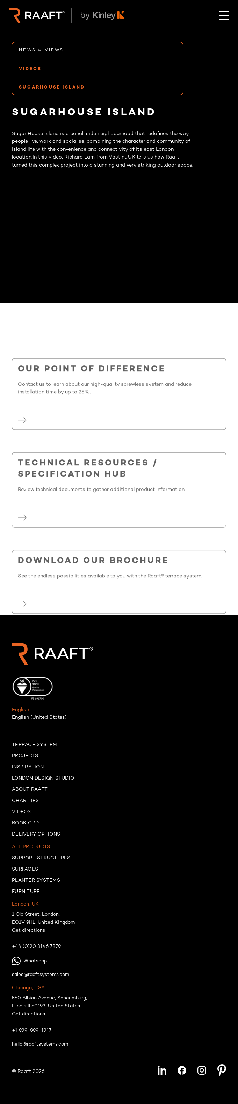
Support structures (41, 858)
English (20, 709)
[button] (224, 16)
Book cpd (25, 823)
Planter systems (36, 880)
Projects (25, 756)
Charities (25, 801)
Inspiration (28, 767)
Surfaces (25, 869)
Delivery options (36, 834)
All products (31, 847)
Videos (21, 812)
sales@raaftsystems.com (40, 974)
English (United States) (39, 717)
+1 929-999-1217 (31, 1030)
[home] (35, 15)
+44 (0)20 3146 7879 (36, 946)
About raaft (30, 789)
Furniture (26, 891)
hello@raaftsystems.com (40, 1044)
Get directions (28, 930)
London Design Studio (43, 778)
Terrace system (34, 745)
